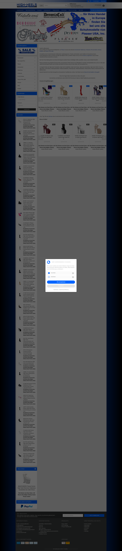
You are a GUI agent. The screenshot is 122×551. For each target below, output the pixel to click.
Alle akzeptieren (61, 282)
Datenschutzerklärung (64, 289)
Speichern (61, 286)
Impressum (56, 289)
